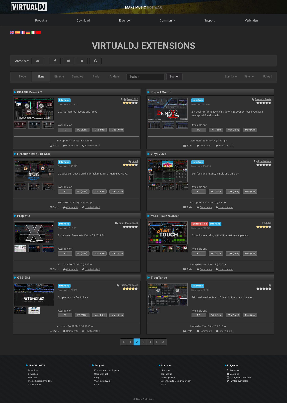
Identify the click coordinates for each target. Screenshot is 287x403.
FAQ (96, 377)
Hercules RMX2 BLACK (33, 154)
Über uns (165, 370)
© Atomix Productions (144, 399)
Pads (96, 76)
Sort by (231, 76)
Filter (249, 76)
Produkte (41, 20)
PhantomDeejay (129, 285)
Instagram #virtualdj (239, 377)
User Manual (101, 374)
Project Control (161, 92)
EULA (164, 384)
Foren (97, 384)
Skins (40, 76)
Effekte (59, 76)
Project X (23, 216)
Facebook (233, 370)
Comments (72, 145)
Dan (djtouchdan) (128, 223)
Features (32, 377)
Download (83, 20)
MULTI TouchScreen (165, 216)
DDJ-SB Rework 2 (29, 92)
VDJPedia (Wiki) (102, 380)
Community (167, 20)
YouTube (233, 374)
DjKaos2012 (131, 99)
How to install (92, 145)
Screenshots (34, 384)
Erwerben (125, 20)
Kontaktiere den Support (107, 370)
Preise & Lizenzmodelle (40, 380)
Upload (267, 76)
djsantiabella (264, 161)
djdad (135, 161)
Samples (77, 76)
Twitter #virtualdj (237, 380)
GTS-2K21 (24, 277)
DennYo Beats (263, 99)
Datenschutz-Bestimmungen (176, 380)
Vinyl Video (159, 154)
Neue (22, 76)
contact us (166, 374)
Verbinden (251, 20)
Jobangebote (168, 377)
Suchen (174, 76)
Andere (114, 76)
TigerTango (159, 277)
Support (209, 20)
